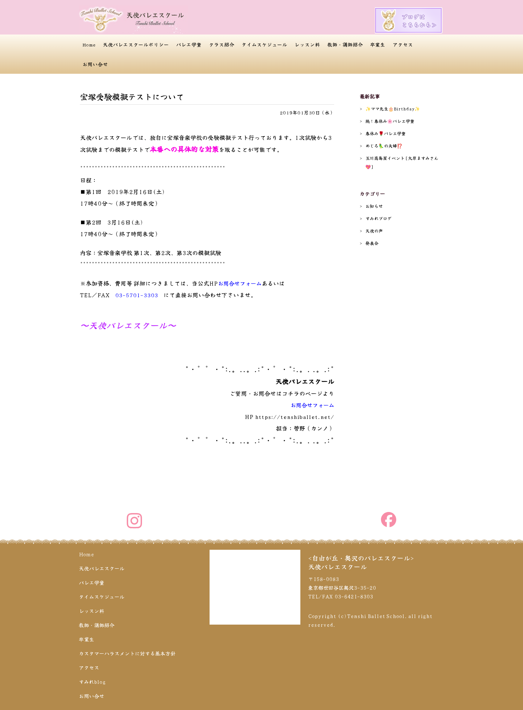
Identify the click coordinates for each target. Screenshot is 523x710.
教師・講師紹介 (345, 44)
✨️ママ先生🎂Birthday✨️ (392, 108)
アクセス (403, 44)
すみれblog (92, 680)
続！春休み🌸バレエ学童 (389, 121)
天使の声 (374, 230)
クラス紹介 (221, 44)
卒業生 (377, 44)
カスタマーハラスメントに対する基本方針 (127, 652)
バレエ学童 (189, 44)
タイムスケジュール (264, 44)
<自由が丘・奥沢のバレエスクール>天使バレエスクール (361, 561)
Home (89, 44)
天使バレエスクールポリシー (136, 44)
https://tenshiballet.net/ (293, 416)
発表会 (371, 243)
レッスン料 (307, 44)
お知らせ (374, 206)
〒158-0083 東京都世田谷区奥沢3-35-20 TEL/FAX (342, 586)
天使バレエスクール (102, 567)
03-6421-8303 (354, 595)
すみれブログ (378, 218)
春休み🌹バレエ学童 (385, 133)
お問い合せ (95, 64)
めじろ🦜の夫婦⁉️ (383, 145)
